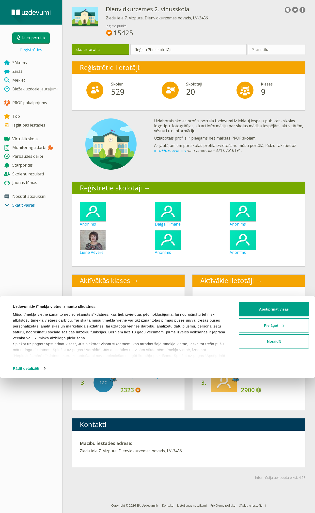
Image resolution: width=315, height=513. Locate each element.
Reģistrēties (31, 49)
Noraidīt (274, 476)
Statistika (260, 49)
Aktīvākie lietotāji (227, 280)
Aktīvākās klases (105, 280)
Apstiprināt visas (274, 444)
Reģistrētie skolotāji (153, 49)
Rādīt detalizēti (26, 503)
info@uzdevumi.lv (170, 150)
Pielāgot (274, 460)
